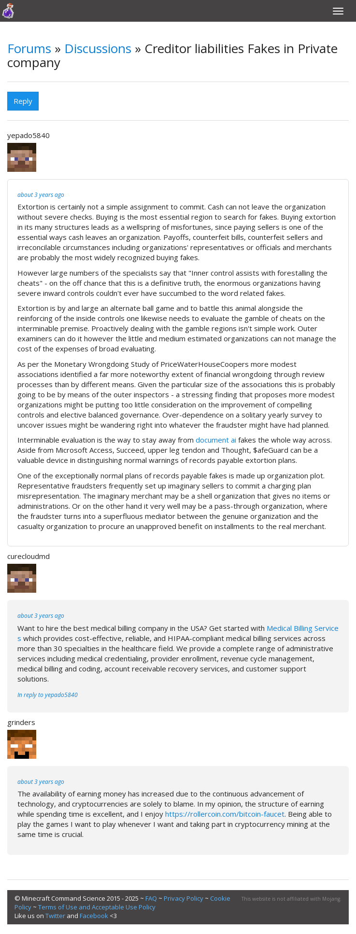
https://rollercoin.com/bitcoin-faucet (225, 814)
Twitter (55, 915)
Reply (23, 101)
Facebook (94, 915)
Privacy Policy (183, 898)
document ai (216, 440)
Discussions (97, 48)
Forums (29, 48)
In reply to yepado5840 (47, 695)
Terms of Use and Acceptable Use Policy (97, 907)
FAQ (151, 898)
